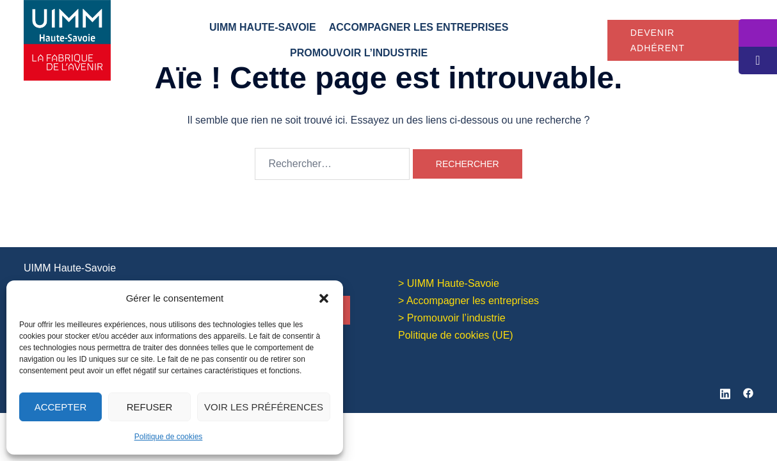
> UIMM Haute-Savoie (448, 282)
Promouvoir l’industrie (359, 52)
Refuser (150, 406)
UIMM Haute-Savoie (262, 27)
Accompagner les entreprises (419, 27)
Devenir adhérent (657, 40)
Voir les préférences (263, 406)
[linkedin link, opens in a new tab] (725, 390)
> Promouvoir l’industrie (452, 317)
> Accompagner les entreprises (468, 300)
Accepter (61, 406)
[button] (323, 298)
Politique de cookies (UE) (455, 333)
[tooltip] (758, 33)
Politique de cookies (168, 436)
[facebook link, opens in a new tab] (748, 390)
